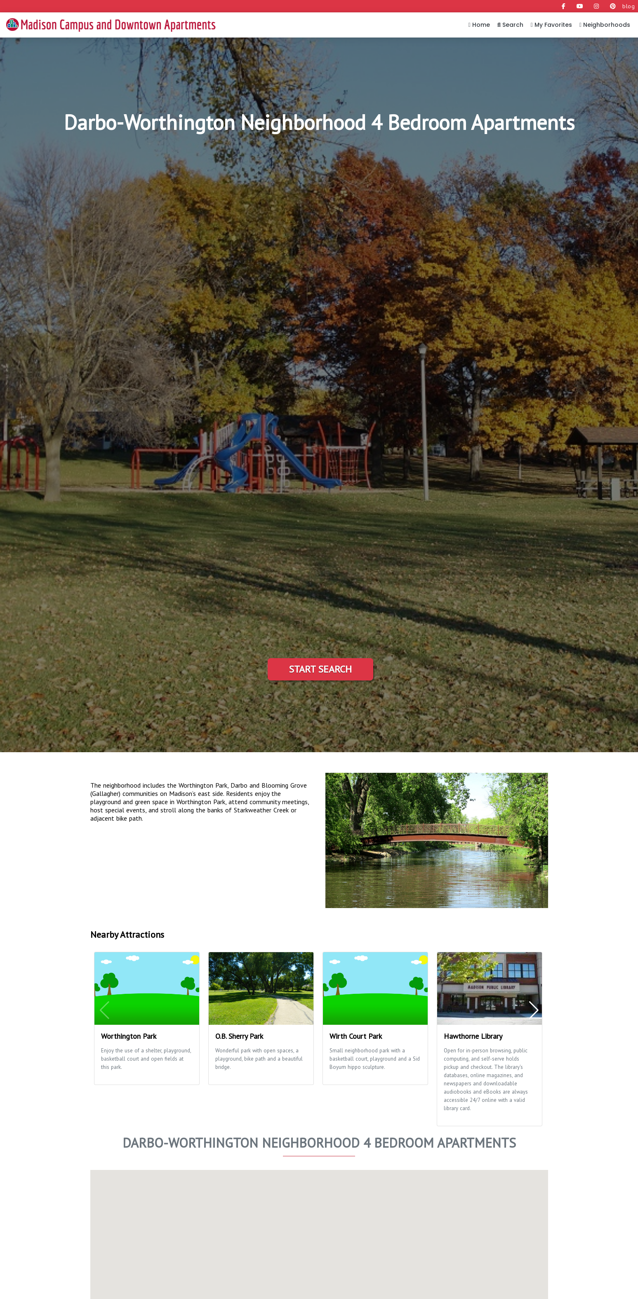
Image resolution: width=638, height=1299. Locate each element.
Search (510, 25)
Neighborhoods (604, 25)
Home (479, 25)
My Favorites (551, 25)
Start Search (320, 669)
